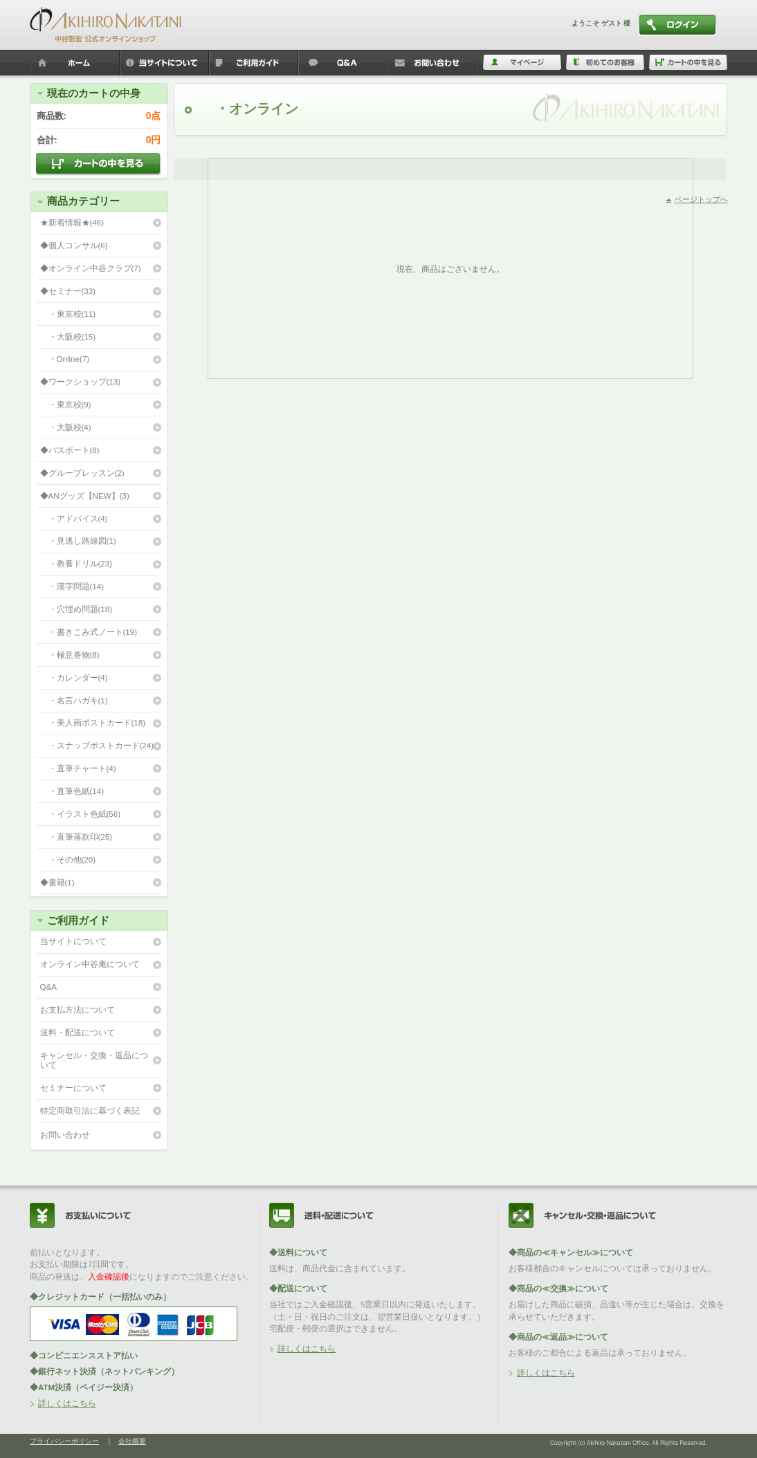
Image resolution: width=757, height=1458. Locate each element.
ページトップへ (701, 199)
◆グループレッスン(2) (82, 472)
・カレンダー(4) (74, 677)
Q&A (48, 986)
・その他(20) (68, 859)
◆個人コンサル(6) (74, 245)
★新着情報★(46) (72, 222)
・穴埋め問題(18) (76, 609)
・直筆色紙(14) (72, 790)
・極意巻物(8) (70, 654)
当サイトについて (73, 940)
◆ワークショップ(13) (80, 381)
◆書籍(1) (57, 882)
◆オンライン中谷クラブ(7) (90, 268)
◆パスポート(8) (70, 449)
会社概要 (132, 1441)
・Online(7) (65, 358)
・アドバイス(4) (74, 518)
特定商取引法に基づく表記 (90, 1110)
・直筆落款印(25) (76, 836)
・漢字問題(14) (72, 586)
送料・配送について (77, 1032)
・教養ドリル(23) (76, 563)
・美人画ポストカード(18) (93, 722)
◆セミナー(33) (68, 290)
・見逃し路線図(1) (78, 540)
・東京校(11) (68, 313)
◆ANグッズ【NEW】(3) (84, 495)
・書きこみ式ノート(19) (89, 631)
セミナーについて (73, 1087)
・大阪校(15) (68, 336)
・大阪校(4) (65, 427)
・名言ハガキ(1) (74, 700)
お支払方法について (77, 1009)
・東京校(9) (65, 404)
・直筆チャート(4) (78, 768)
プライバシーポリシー (64, 1441)
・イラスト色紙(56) (80, 813)
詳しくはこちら (67, 1403)
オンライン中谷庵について (90, 963)
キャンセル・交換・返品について (94, 1060)
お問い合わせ (65, 1134)
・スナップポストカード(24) (97, 745)
